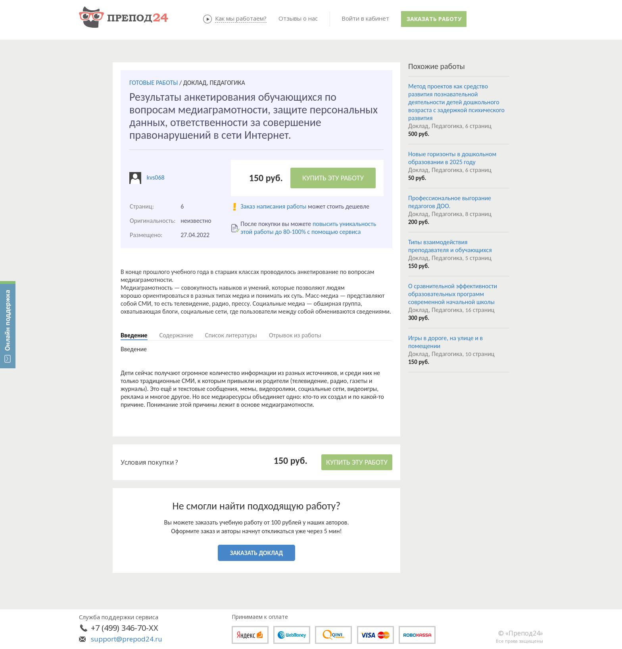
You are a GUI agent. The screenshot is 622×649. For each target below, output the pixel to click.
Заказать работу (434, 19)
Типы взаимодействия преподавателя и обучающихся (450, 246)
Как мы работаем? (241, 18)
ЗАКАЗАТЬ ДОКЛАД (256, 553)
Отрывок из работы (295, 335)
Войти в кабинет (365, 18)
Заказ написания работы (273, 206)
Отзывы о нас (298, 18)
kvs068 (156, 177)
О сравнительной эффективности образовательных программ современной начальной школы (452, 294)
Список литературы (231, 335)
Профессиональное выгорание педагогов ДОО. (449, 202)
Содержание (176, 335)
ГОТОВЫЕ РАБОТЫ (153, 82)
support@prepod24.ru (126, 638)
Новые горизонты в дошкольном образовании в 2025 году (452, 158)
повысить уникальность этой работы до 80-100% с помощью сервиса (308, 227)
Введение (134, 335)
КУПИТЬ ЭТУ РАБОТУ (333, 178)
